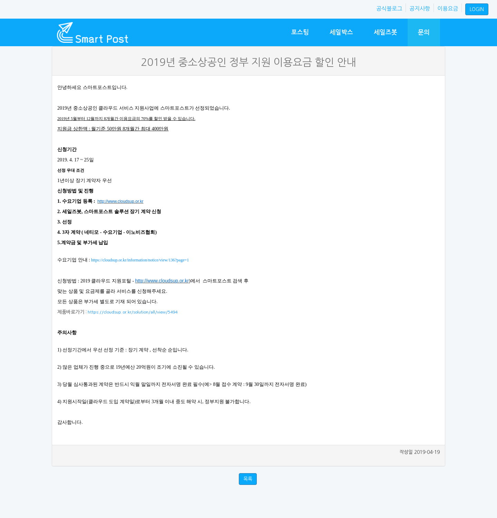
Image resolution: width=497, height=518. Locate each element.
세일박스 (341, 32)
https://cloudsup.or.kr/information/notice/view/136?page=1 (139, 260)
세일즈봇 (385, 32)
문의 (424, 32)
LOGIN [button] (477, 9)
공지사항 (419, 8)
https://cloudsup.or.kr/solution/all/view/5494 (132, 312)
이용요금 (447, 8)
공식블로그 (389, 8)
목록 (247, 479)
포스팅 (300, 32)
